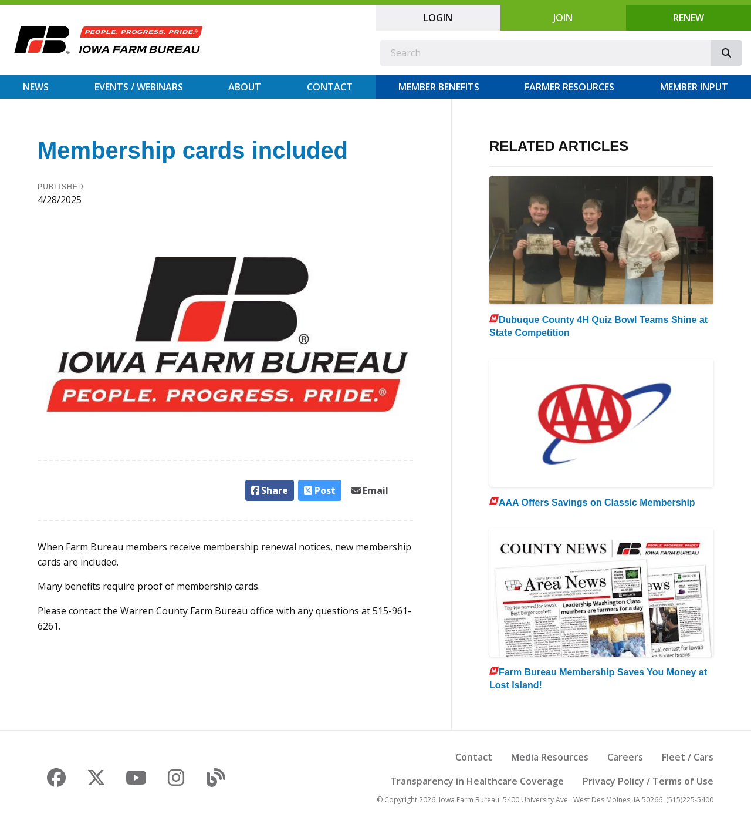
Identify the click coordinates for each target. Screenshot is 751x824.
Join (563, 17)
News (36, 86)
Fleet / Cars (687, 757)
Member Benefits (438, 86)
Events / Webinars (138, 86)
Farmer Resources (569, 86)
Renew (688, 17)
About (244, 86)
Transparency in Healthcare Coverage (477, 781)
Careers (625, 757)
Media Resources (549, 757)
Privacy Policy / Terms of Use (648, 781)
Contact (330, 86)
